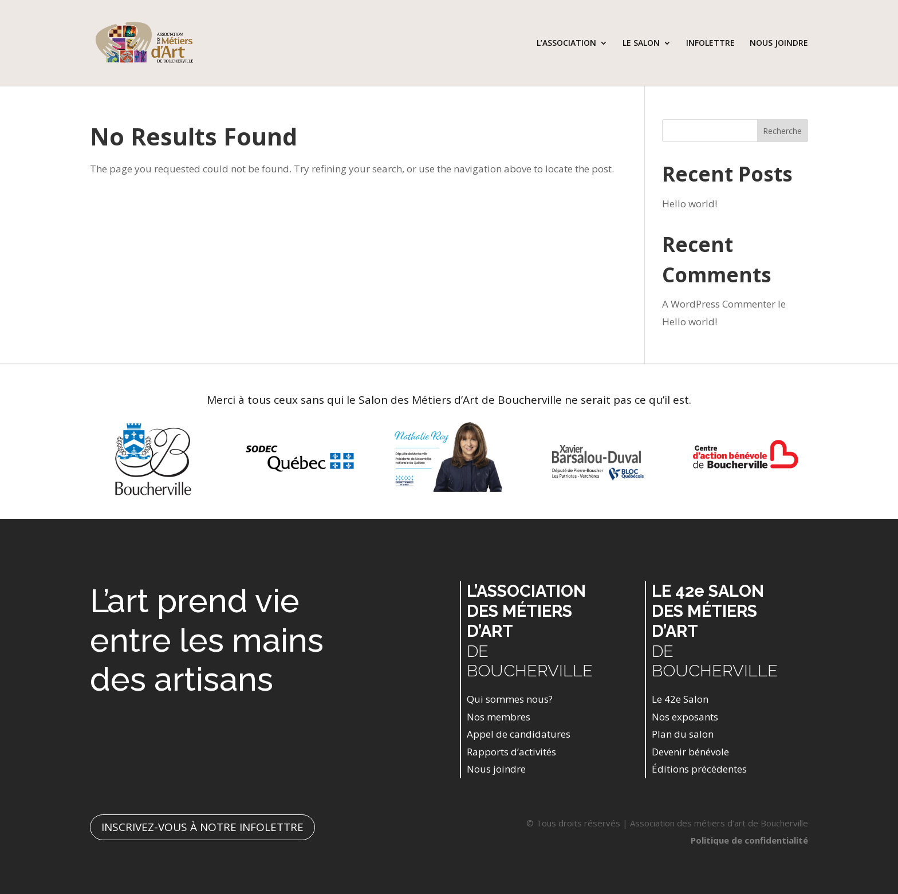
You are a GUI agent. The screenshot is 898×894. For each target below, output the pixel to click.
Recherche (782, 130)
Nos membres (498, 716)
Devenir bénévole (690, 751)
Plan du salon (683, 734)
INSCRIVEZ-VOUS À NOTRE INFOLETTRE (202, 827)
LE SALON (641, 43)
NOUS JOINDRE (779, 43)
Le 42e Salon (680, 699)
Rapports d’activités (511, 751)
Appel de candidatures (518, 734)
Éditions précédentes (699, 768)
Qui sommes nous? (510, 699)
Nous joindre (496, 768)
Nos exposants (685, 716)
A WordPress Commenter (718, 303)
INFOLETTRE (710, 43)
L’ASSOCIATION (566, 43)
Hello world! (689, 203)
